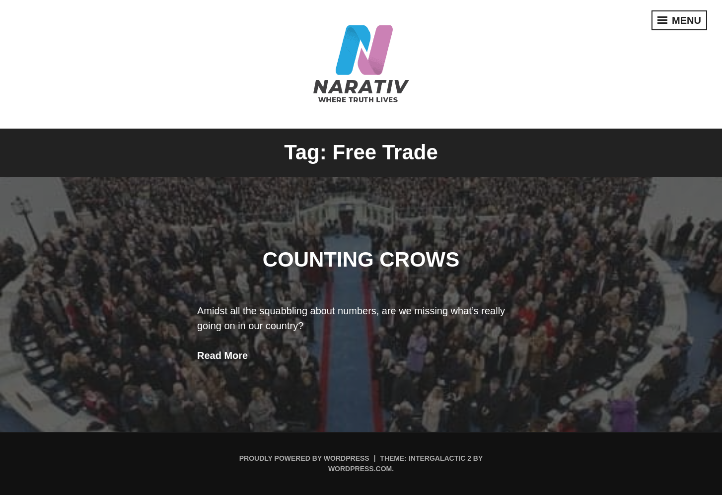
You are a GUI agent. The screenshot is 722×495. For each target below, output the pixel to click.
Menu (679, 20)
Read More (222, 355)
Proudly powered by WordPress (304, 458)
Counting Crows (361, 259)
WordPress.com (360, 469)
